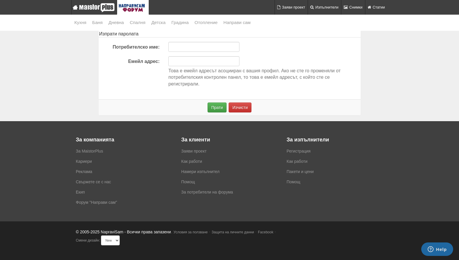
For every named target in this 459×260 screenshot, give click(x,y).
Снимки (353, 7)
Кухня (80, 22)
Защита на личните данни (233, 232)
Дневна (116, 22)
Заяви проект (291, 7)
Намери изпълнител (200, 171)
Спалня (137, 22)
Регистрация (299, 151)
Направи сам (237, 22)
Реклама (84, 171)
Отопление (206, 22)
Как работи (191, 161)
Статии (376, 7)
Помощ (188, 181)
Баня (97, 22)
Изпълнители (324, 7)
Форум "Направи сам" (96, 202)
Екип (80, 192)
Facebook (265, 232)
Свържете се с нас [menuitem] (93, 181)
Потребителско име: (136, 47)
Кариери (84, 161)
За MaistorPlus (89, 151)
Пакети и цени (300, 171)
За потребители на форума (207, 192)
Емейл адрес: (144, 61)
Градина (180, 22)
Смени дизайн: (88, 240)
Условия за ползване (191, 232)
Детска (158, 22)
